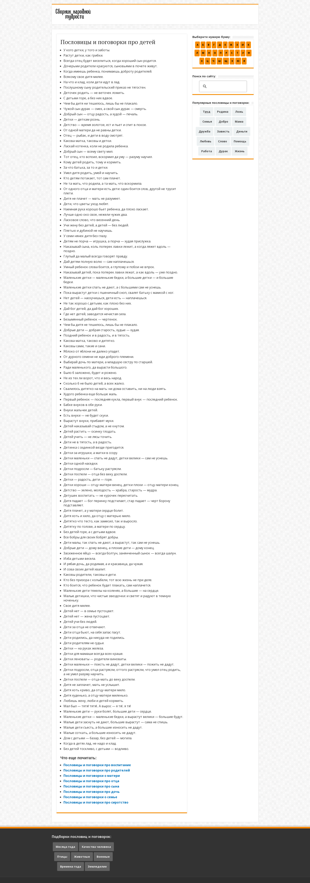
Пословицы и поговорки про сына (91, 786)
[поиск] (222, 86)
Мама (239, 121)
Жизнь (240, 151)
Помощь (240, 141)
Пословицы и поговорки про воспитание (97, 765)
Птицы (62, 856)
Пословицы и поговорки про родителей (96, 770)
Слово (222, 141)
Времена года (70, 866)
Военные (103, 856)
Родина (222, 111)
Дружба (204, 131)
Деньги (241, 131)
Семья (207, 121)
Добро (223, 121)
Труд (206, 111)
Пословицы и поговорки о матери (91, 775)
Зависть (223, 131)
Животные (82, 856)
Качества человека (96, 847)
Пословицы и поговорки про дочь (91, 791)
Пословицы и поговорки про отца (91, 781)
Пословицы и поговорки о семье (90, 797)
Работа (206, 151)
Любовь (205, 141)
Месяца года (65, 847)
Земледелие (97, 866)
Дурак (223, 151)
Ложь (239, 111)
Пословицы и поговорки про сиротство (95, 802)
